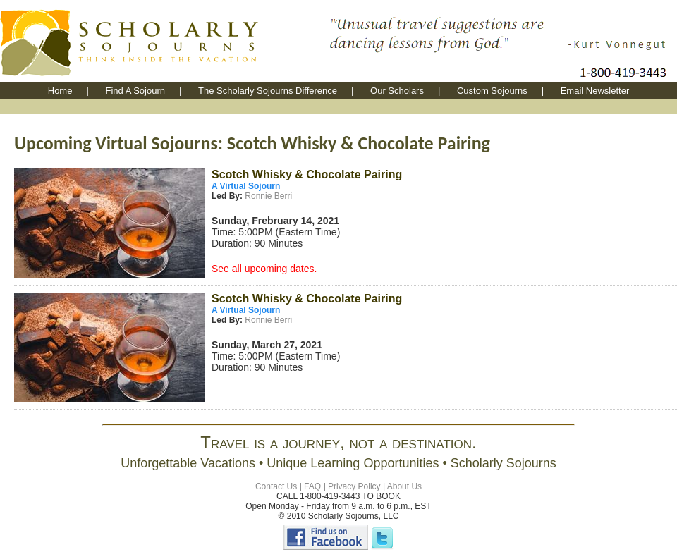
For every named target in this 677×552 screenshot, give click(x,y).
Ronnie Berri (267, 196)
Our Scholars (397, 90)
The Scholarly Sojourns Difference (267, 90)
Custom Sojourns (492, 90)
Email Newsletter (595, 90)
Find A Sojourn (135, 90)
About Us (404, 486)
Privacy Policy (354, 486)
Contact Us (276, 486)
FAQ (312, 486)
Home (60, 90)
